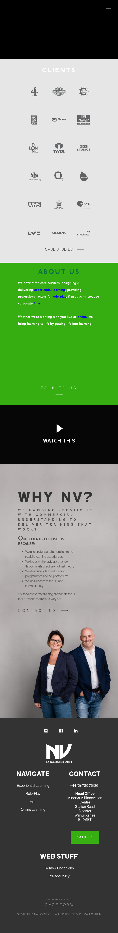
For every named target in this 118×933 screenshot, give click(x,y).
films (37, 303)
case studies (59, 249)
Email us (84, 837)
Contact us (37, 610)
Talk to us (59, 388)
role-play (59, 297)
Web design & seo (57, 899)
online (82, 317)
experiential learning (49, 290)
